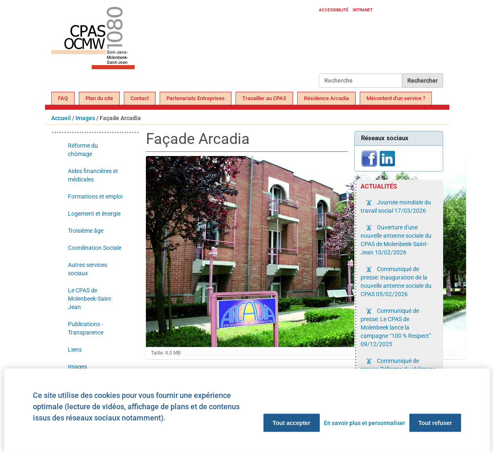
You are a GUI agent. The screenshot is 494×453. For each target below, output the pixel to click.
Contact (139, 98)
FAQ (63, 98)
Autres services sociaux (87, 269)
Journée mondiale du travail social (396, 206)
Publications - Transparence (85, 328)
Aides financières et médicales (93, 175)
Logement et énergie (94, 213)
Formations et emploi (95, 196)
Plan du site (99, 98)
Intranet (363, 10)
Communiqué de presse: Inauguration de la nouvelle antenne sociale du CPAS (396, 281)
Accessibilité (334, 10)
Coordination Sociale (94, 247)
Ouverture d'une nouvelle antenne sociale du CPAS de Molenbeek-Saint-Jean (396, 240)
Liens (75, 349)
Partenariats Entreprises (195, 98)
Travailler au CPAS (264, 98)
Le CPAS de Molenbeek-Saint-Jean (90, 298)
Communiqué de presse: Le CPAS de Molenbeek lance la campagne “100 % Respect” (396, 327)
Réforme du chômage (83, 149)
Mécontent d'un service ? (395, 98)
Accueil (61, 118)
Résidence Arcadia (326, 98)
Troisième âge (85, 230)
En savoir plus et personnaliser (364, 423)
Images (85, 118)
